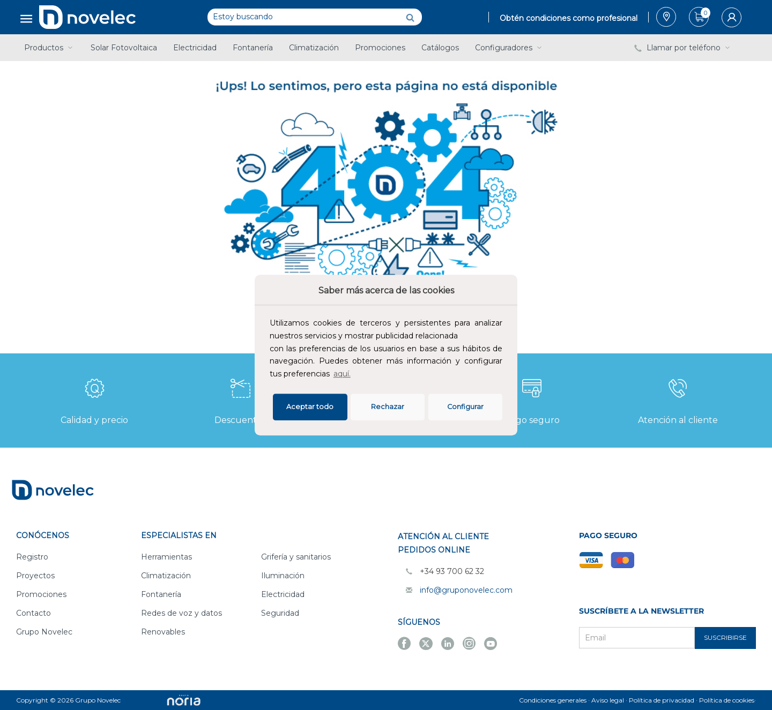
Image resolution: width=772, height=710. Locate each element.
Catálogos (440, 47)
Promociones (380, 47)
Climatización (314, 47)
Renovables (163, 632)
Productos (49, 47)
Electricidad (195, 47)
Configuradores (509, 47)
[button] (356, 375)
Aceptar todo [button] (309, 407)
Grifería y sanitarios (296, 557)
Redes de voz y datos (181, 613)
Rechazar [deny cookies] (387, 407)
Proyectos (35, 575)
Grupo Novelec (44, 632)
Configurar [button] (465, 407)
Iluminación (283, 575)
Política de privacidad (661, 700)
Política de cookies (726, 700)
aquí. (342, 374)
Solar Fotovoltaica (124, 47)
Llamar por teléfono (683, 47)
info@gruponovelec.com (466, 590)
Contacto (33, 613)
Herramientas (166, 557)
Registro (32, 557)
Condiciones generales (553, 700)
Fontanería (253, 47)
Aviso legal (607, 700)
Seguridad (280, 613)
